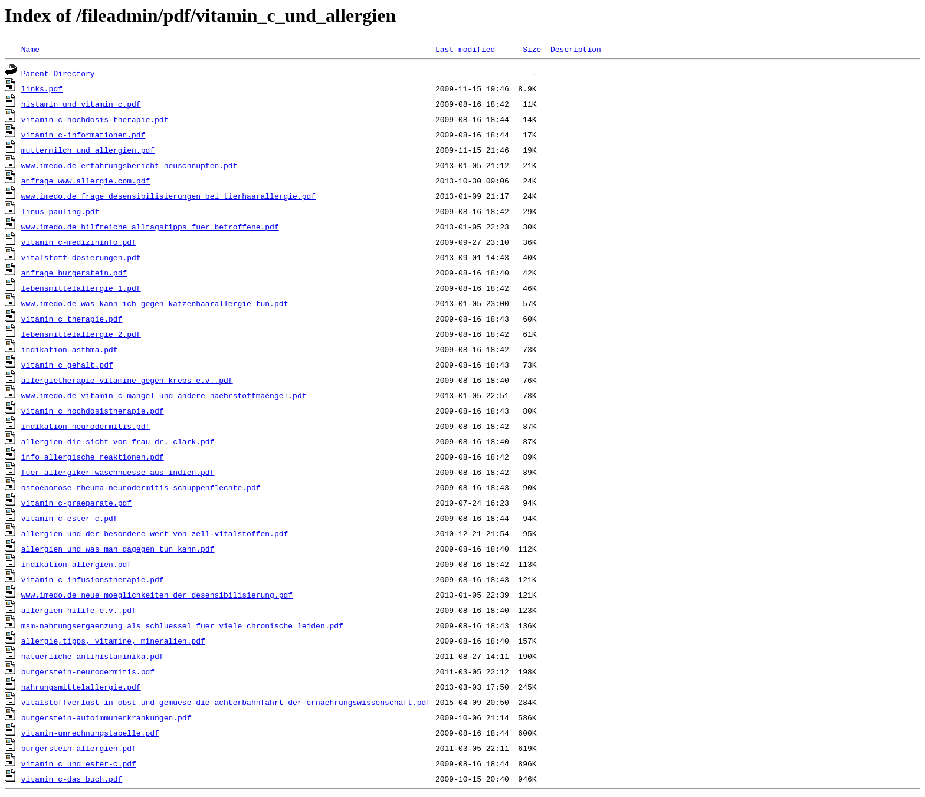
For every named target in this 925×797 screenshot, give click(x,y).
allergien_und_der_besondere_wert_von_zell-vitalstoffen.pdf (154, 533)
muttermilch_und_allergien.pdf (88, 150)
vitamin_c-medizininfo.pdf (78, 242)
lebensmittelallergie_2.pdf (81, 334)
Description (575, 49)
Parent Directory (58, 73)
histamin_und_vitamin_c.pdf (81, 104)
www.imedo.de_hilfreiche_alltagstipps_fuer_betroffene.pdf (150, 226)
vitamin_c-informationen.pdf (83, 134)
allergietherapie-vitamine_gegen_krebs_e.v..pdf (127, 380)
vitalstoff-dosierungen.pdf (81, 257)
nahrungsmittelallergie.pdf (81, 686)
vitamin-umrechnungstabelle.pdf (90, 732)
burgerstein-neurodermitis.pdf (88, 671)
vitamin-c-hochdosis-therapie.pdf (95, 119)
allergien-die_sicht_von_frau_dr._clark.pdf (118, 441)
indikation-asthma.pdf (69, 349)
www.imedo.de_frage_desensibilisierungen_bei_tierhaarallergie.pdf (168, 196)
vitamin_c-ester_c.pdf (69, 518)
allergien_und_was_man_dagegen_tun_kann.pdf (118, 548)
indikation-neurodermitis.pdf (85, 426)
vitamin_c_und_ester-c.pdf (78, 763)
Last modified (465, 49)
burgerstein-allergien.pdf (78, 748)
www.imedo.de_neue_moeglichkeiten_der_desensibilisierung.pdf (157, 594)
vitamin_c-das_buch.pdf (72, 778)
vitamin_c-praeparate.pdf (76, 502)
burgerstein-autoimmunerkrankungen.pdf (106, 717)
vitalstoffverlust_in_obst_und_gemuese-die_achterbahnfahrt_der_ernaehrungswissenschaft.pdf (226, 702)
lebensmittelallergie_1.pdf (81, 288)
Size (532, 49)
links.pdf (42, 88)
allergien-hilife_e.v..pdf (78, 610)
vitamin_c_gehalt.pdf (67, 364)
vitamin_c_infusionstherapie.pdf (92, 579)
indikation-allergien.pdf (76, 564)
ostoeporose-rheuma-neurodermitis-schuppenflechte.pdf (141, 487)
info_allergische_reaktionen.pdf (92, 456)
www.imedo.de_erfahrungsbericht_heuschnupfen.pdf (129, 165)
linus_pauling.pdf (60, 211)
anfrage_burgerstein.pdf (74, 272)
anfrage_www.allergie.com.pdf (85, 180)
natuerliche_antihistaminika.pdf (92, 656)
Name (30, 49)
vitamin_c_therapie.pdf (72, 318)
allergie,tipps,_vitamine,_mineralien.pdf (113, 640)
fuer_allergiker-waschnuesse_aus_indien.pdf (118, 472)
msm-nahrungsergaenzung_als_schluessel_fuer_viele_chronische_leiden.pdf (182, 625)
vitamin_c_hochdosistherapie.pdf (92, 410)
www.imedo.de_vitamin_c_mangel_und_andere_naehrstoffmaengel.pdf (164, 395)
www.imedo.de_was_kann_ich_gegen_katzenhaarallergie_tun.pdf (154, 303)
